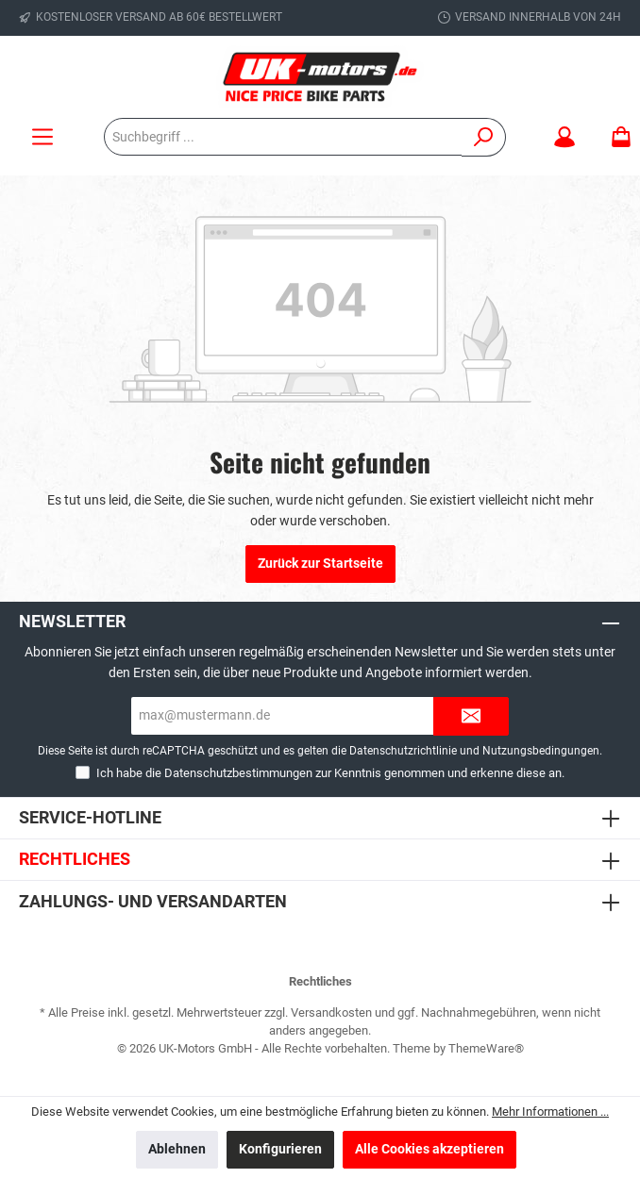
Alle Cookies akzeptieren (429, 1149)
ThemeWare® (486, 1048)
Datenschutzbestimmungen (238, 773)
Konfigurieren (280, 1149)
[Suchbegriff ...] (283, 137)
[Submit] (471, 716)
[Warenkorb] (615, 137)
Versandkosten (331, 1012)
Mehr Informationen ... (550, 1111)
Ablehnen (177, 1149)
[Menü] (42, 137)
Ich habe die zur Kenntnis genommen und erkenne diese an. (330, 773)
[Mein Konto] (564, 137)
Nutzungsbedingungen (540, 750)
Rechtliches (74, 859)
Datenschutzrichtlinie (403, 750)
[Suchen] (484, 137)
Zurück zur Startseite (320, 564)
